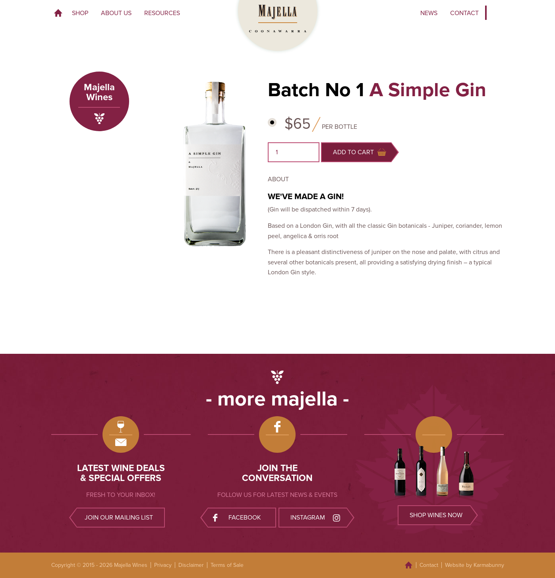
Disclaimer (191, 565)
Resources (162, 13)
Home (58, 13)
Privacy (163, 565)
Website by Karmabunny (474, 565)
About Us (116, 13)
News (428, 13)
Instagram (316, 517)
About (278, 179)
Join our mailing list (119, 518)
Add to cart (359, 152)
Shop (80, 13)
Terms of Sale (227, 565)
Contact (464, 13)
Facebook (237, 517)
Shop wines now (436, 515)
